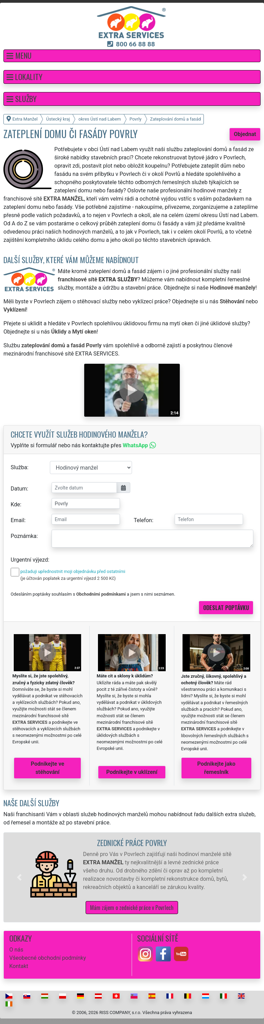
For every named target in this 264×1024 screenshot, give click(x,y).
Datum (19, 488)
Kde (15, 504)
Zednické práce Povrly (132, 842)
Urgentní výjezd (29, 559)
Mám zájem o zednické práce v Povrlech (132, 907)
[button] (132, 55)
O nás (16, 949)
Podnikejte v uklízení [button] (131, 772)
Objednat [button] (245, 134)
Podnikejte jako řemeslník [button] (216, 768)
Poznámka (23, 536)
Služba (19, 467)
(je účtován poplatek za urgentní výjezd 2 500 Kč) (68, 578)
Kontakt (18, 966)
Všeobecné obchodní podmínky (47, 958)
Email (17, 520)
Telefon (143, 520)
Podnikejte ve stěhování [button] (47, 768)
